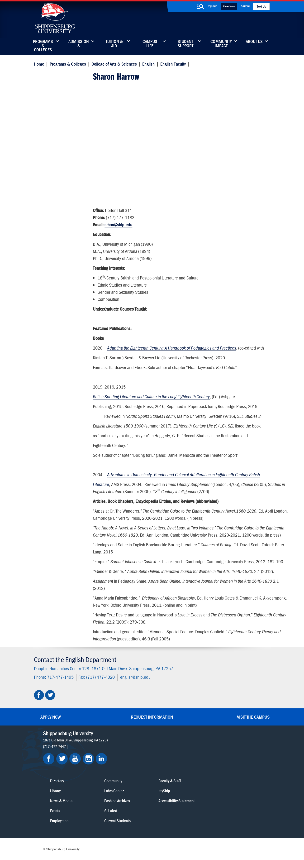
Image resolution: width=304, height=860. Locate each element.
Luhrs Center (179, 771)
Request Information (152, 733)
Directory (134, 761)
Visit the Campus (253, 733)
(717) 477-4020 (99, 694)
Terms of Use (119, 834)
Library (132, 771)
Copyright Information (147, 834)
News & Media (138, 781)
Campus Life (149, 43)
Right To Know (177, 834)
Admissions (78, 43)
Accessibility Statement (229, 781)
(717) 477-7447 (55, 762)
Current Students (182, 801)
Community (178, 761)
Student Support (185, 43)
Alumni (245, 6)
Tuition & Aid (114, 43)
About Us (254, 41)
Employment (137, 801)
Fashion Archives (182, 781)
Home (38, 64)
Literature (101, 482)
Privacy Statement (92, 834)
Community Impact (221, 43)
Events (132, 791)
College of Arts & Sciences (113, 64)
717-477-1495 (59, 694)
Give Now (229, 6)
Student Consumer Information (155, 839)
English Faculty (172, 64)
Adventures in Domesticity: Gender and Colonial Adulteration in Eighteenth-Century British (183, 472)
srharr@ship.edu (118, 222)
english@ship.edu (134, 694)
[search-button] (200, 6)
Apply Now (50, 733)
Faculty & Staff (222, 761)
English (148, 64)
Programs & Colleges (43, 43)
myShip (212, 6)
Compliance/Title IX (116, 839)
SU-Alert (175, 791)
